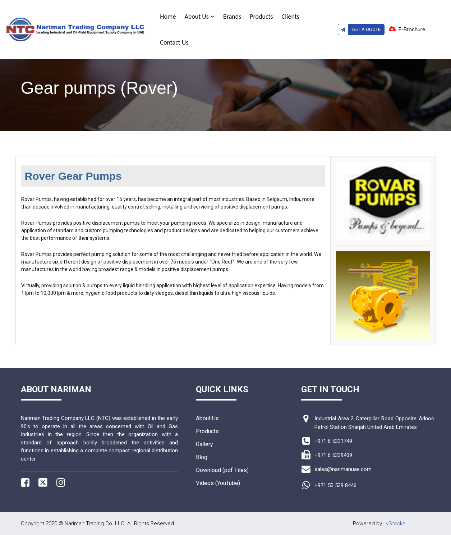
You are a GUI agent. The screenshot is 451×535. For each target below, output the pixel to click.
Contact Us (174, 42)
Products (261, 16)
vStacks (395, 523)
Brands (232, 16)
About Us (199, 16)
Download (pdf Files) (222, 470)
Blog (201, 457)
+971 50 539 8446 (335, 485)
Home (168, 16)
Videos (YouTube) (218, 483)
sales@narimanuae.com (343, 469)
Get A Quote (359, 29)
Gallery (204, 444)
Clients (290, 16)
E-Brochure (412, 29)
